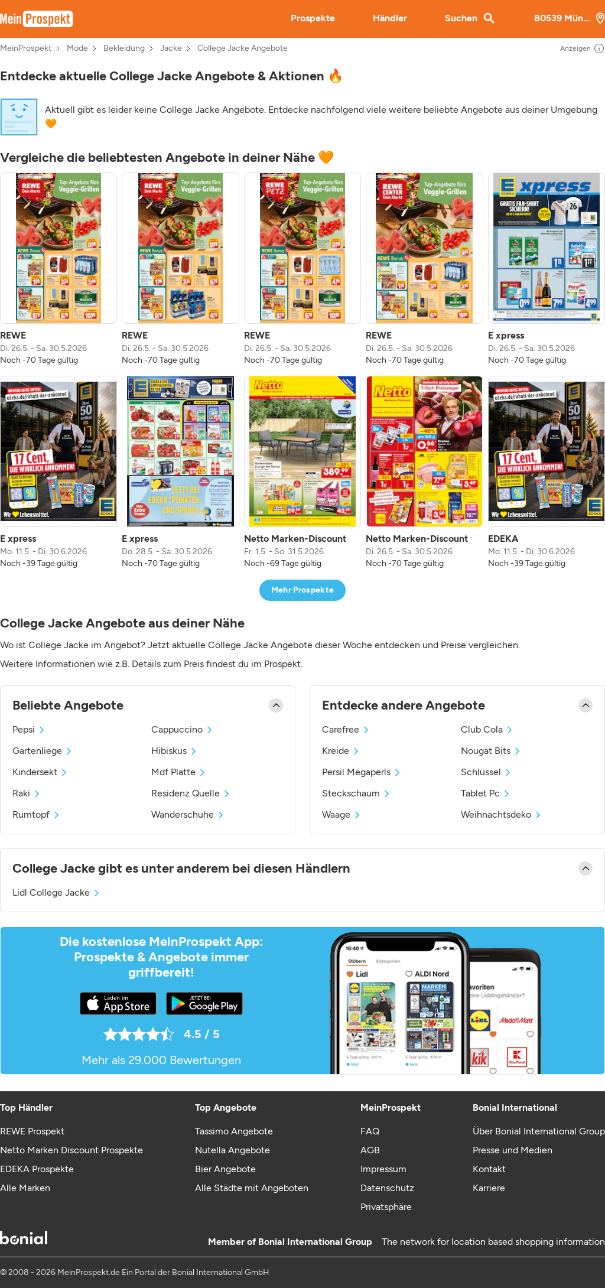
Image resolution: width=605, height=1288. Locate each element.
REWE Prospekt (32, 1131)
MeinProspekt (25, 48)
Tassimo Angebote (234, 1131)
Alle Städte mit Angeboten (251, 1187)
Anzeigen (582, 48)
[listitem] (58, 269)
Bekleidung (124, 48)
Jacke (171, 48)
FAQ (369, 1131)
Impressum (383, 1169)
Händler (390, 18)
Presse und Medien (512, 1150)
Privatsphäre (386, 1206)
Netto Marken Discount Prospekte (71, 1150)
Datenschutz (387, 1187)
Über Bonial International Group (539, 1131)
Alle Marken (25, 1187)
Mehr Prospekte (302, 590)
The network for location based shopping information (493, 1241)
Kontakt (489, 1169)
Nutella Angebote (232, 1150)
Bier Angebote (225, 1169)
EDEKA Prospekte (37, 1169)
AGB (370, 1150)
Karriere (489, 1187)
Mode (77, 48)
